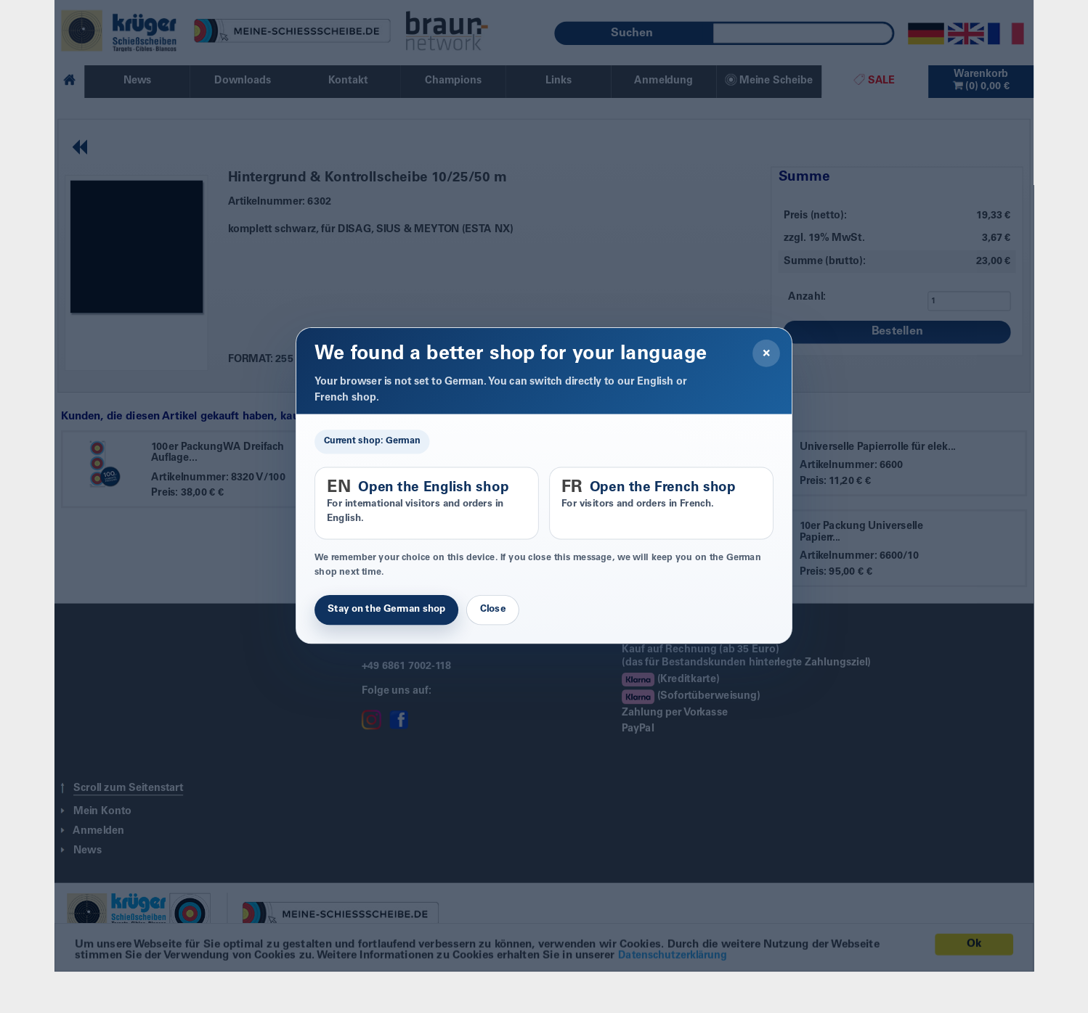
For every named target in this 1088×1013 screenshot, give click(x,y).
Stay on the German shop (386, 609)
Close (493, 609)
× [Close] (767, 353)
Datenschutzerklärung (672, 972)
